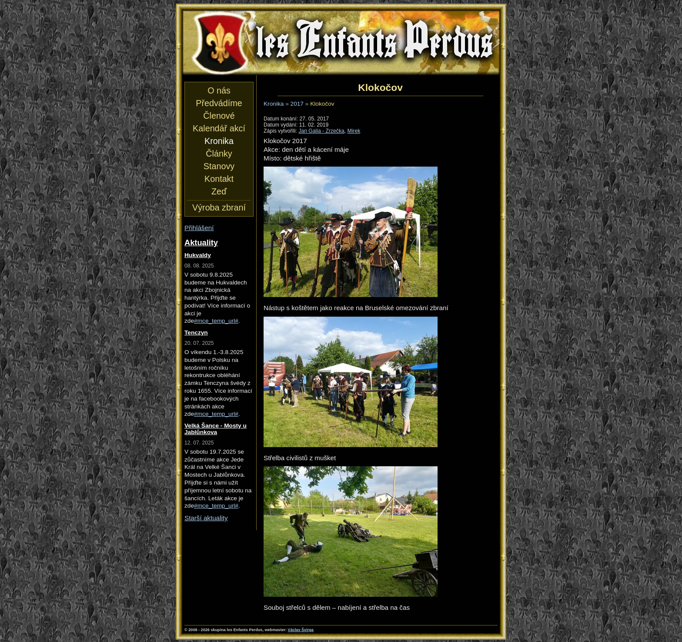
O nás (219, 90)
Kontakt (219, 179)
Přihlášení (199, 227)
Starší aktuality (206, 518)
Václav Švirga (301, 630)
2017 (297, 103)
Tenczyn (196, 332)
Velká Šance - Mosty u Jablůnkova (215, 428)
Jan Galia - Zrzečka (321, 131)
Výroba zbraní (219, 207)
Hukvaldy (197, 255)
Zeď (219, 191)
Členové (218, 115)
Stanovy (219, 166)
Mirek (354, 131)
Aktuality (201, 242)
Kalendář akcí (219, 128)
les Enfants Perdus (341, 42)
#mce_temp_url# (216, 321)
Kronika (274, 103)
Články (219, 153)
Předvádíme (219, 103)
